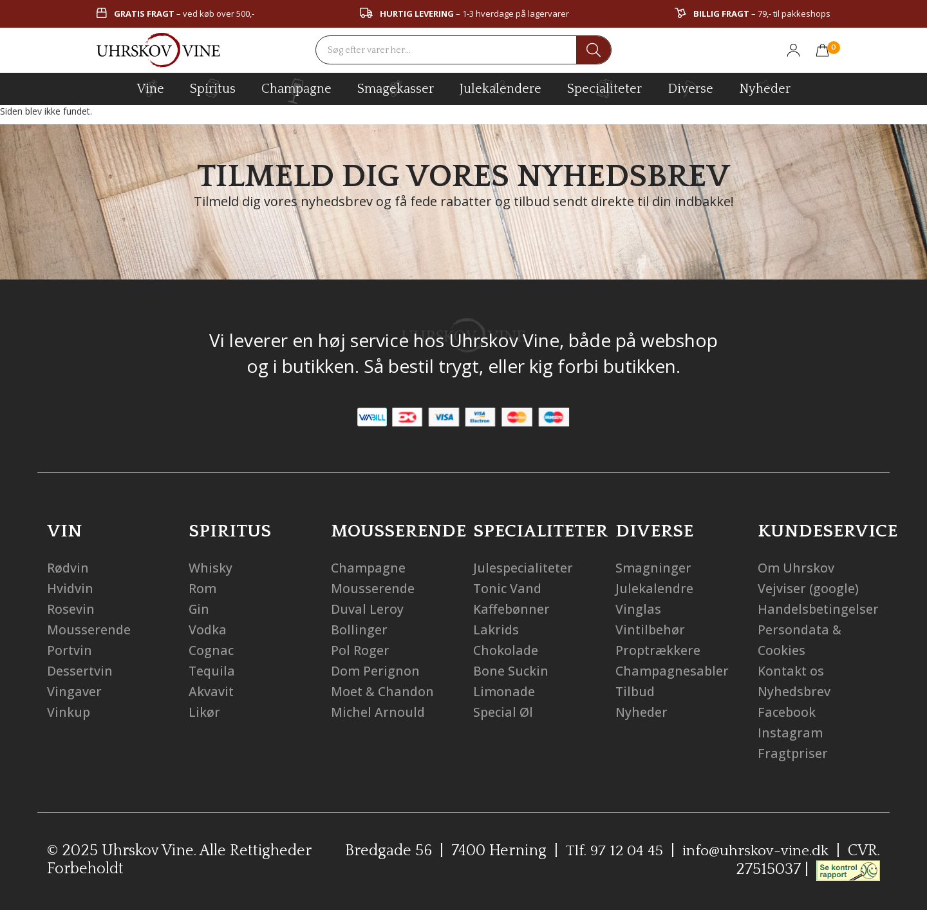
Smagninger (653, 567)
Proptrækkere (658, 650)
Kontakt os (792, 670)
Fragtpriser (793, 753)
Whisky (211, 567)
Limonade (504, 691)
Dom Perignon (375, 670)
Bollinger (359, 629)
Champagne (369, 567)
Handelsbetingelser (819, 609)
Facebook (787, 712)
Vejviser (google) (808, 588)
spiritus (213, 88)
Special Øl (503, 712)
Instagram (791, 732)
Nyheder (765, 87)
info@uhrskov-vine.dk (754, 850)
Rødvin (68, 567)
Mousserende (89, 629)
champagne (296, 91)
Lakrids (496, 629)
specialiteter (604, 88)
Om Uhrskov (796, 567)
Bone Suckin (511, 670)
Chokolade (506, 650)
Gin (200, 609)
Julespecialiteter (524, 567)
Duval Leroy (367, 609)
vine (150, 88)
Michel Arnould (378, 712)
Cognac (212, 650)
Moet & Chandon (383, 691)
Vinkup (69, 712)
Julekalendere (500, 87)
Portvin (70, 650)
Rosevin (71, 609)
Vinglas (638, 609)
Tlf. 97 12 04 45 (609, 850)
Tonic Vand (508, 588)
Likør (204, 712)
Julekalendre (654, 588)
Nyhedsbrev (795, 691)
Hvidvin (70, 588)
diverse (690, 88)
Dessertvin (80, 670)
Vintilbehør (650, 629)
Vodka (208, 629)
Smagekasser (395, 88)
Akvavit (211, 691)
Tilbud (636, 691)
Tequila (212, 670)
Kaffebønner (512, 609)
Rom (203, 588)
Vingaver (74, 691)
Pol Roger (360, 650)
